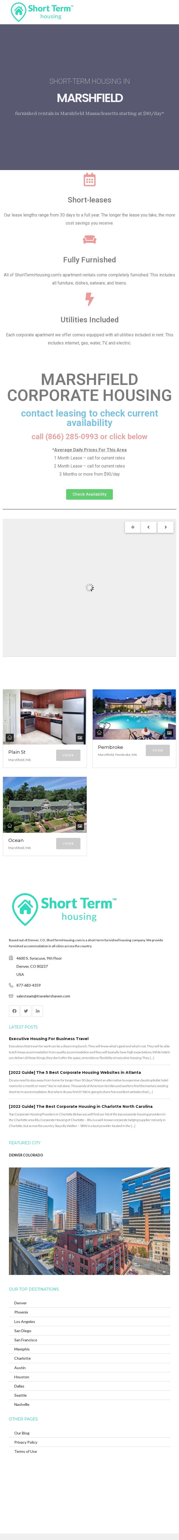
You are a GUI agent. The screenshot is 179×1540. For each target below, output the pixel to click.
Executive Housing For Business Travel (49, 1038)
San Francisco (25, 1340)
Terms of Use (25, 1451)
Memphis (22, 1349)
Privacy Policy (25, 1442)
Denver (20, 1303)
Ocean (16, 840)
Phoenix (21, 1312)
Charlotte (22, 1358)
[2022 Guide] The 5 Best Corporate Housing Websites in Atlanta (75, 1072)
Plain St (17, 752)
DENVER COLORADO (26, 1155)
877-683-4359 (28, 985)
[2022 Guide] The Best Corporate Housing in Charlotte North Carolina (81, 1106)
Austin (20, 1367)
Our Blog (21, 1433)
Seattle (20, 1395)
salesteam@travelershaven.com (43, 996)
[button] (89, 494)
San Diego (22, 1330)
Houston (21, 1377)
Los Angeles (24, 1321)
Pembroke (110, 747)
